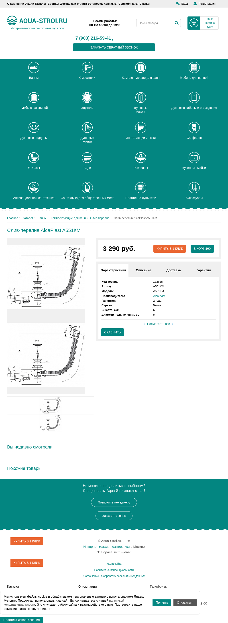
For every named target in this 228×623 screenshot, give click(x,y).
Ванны (42, 218)
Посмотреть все (158, 324)
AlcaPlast (159, 296)
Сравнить (112, 332)
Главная (12, 218)
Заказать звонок (114, 515)
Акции (29, 3)
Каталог (40, 3)
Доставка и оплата (73, 3)
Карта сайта (114, 563)
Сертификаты (128, 3)
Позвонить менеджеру (114, 502)
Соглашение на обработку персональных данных (114, 576)
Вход (184, 3)
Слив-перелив (99, 218)
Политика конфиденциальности (114, 570)
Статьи (145, 3)
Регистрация (207, 3)
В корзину (202, 248)
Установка (95, 3)
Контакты (110, 3)
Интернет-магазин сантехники (106, 546)
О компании (15, 3)
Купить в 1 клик (169, 248)
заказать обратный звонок (114, 47)
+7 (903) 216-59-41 (92, 38)
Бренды (53, 3)
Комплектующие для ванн (68, 218)
